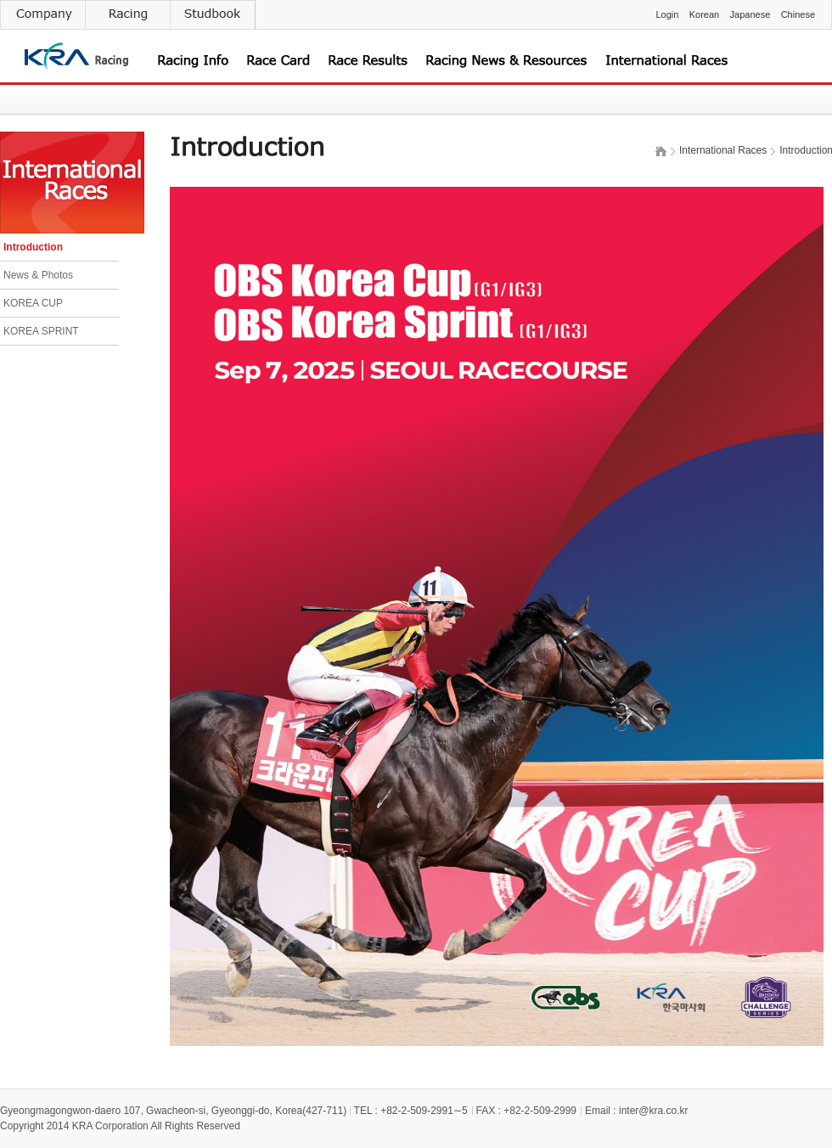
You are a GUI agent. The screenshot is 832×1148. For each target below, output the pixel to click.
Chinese (798, 14)
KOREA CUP (33, 303)
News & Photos (38, 275)
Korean (704, 14)
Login (666, 14)
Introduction (33, 247)
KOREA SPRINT (41, 331)
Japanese (750, 14)
